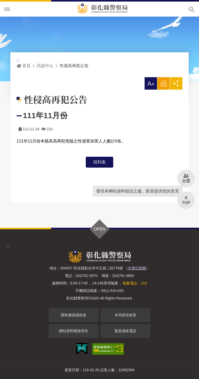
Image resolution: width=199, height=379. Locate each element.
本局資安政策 (125, 315)
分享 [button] (176, 85)
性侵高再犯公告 (74, 65)
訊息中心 (45, 65)
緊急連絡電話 (125, 331)
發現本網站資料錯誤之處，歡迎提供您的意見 (137, 191)
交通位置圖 (137, 268)
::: (18, 60)
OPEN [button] (99, 229)
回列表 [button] (99, 162)
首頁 (24, 65)
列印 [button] (163, 85)
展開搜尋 (191, 9)
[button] (151, 83)
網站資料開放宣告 (73, 331)
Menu (7, 9)
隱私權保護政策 (73, 315)
